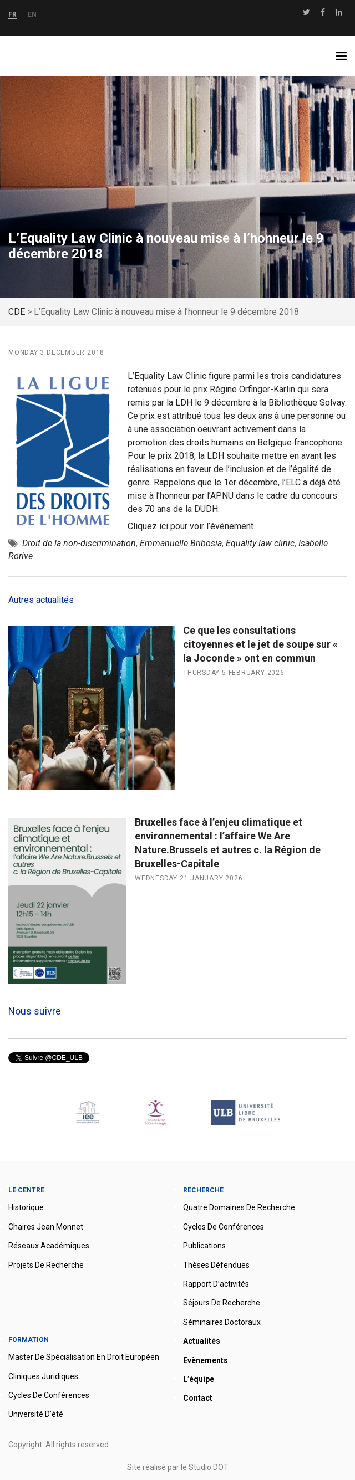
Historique (26, 1207)
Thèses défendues (216, 1265)
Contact (197, 1398)
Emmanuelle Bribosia (181, 543)
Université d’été (35, 1414)
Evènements (205, 1360)
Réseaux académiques (48, 1245)
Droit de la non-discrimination (79, 543)
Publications (204, 1245)
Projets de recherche (46, 1265)
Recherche (203, 1190)
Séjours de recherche (221, 1302)
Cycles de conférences (223, 1226)
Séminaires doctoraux (222, 1322)
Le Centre (26, 1190)
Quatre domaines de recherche (239, 1207)
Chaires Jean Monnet (45, 1226)
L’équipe (198, 1379)
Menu (345, 56)
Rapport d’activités (216, 1283)
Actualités (201, 1340)
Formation (28, 1340)
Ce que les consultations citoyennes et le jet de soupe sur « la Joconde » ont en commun (260, 644)
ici (163, 526)
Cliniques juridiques (43, 1376)
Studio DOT (209, 1467)
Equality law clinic (260, 543)
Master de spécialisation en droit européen (83, 1357)
